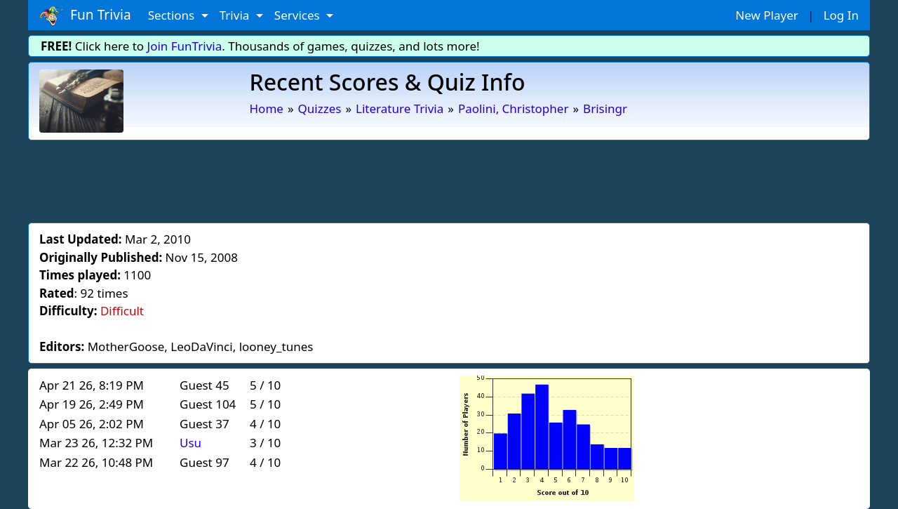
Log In (841, 15)
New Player (766, 15)
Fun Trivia (85, 15)
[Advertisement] (449, 179)
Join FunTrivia (184, 46)
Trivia (236, 15)
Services (298, 15)
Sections (173, 15)
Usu (190, 443)
